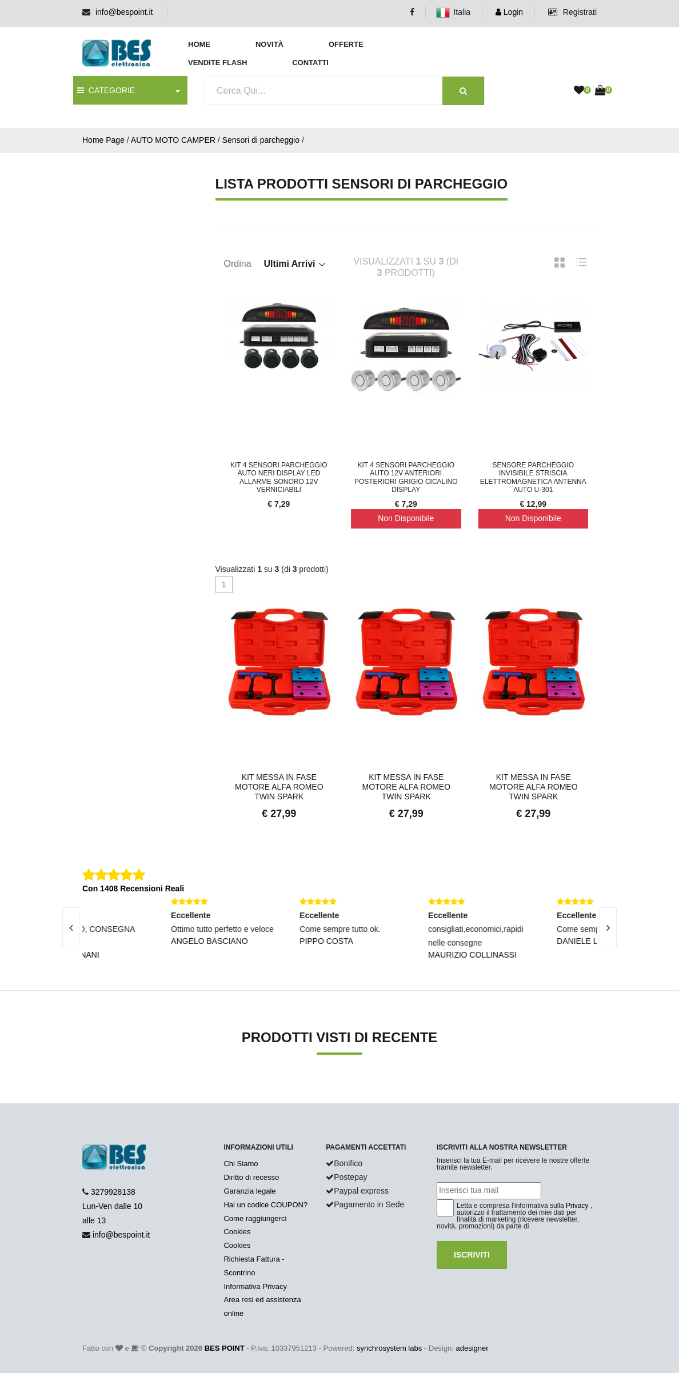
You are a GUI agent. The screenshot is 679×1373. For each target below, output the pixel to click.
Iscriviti (472, 1254)
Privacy (577, 1206)
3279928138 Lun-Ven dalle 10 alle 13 (112, 1206)
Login (509, 12)
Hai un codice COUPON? (265, 1204)
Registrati (572, 12)
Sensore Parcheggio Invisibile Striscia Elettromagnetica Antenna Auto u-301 (533, 477)
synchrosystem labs (389, 1348)
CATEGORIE (106, 90)
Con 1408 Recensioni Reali (133, 888)
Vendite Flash (217, 62)
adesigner (472, 1348)
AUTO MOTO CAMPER (173, 140)
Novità (269, 44)
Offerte (346, 44)
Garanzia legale (249, 1191)
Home (199, 44)
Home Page (103, 140)
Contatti (310, 62)
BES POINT (225, 1348)
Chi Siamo (240, 1163)
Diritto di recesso (251, 1177)
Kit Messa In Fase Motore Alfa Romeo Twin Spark (279, 786)
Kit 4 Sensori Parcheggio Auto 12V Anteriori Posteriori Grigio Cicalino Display (406, 477)
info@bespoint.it (124, 12)
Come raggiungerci (254, 1218)
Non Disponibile (406, 518)
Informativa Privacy (255, 1286)
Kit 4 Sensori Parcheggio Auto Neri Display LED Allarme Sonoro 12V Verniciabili (278, 477)
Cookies (236, 1231)
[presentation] (70, 927)
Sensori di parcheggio (260, 140)
